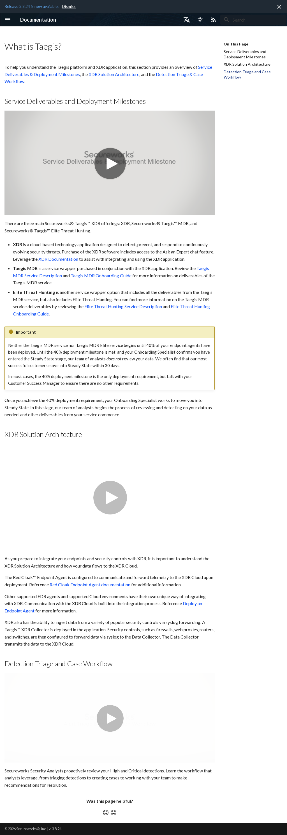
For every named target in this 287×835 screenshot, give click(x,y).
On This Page (236, 44)
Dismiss (69, 6)
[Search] (253, 20)
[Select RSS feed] (213, 19)
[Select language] (186, 19)
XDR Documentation (58, 259)
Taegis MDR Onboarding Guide (101, 275)
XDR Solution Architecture (114, 74)
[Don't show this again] (279, 6)
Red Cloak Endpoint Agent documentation (90, 584)
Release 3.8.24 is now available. (31, 6)
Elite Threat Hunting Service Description (123, 306)
